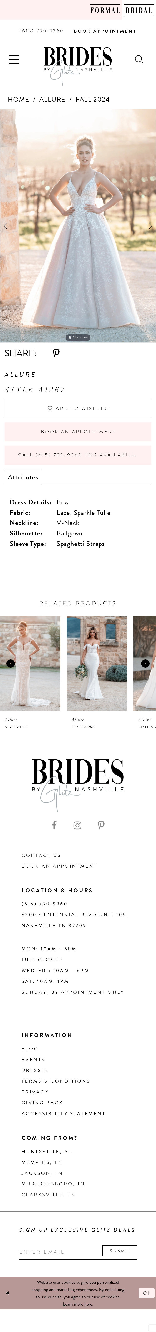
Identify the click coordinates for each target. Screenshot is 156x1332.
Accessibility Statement (64, 1113)
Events (33, 1059)
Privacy (35, 1091)
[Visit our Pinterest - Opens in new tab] (101, 825)
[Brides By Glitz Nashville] (78, 66)
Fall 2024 (93, 99)
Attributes (23, 477)
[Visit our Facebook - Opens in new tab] (54, 825)
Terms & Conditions (56, 1081)
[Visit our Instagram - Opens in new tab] (77, 825)
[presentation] (30, 663)
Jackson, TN (42, 1173)
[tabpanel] (78, 225)
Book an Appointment (78, 432)
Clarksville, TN (49, 1194)
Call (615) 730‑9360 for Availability (79, 455)
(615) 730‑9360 (45, 903)
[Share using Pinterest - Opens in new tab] (56, 353)
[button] (14, 59)
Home (18, 99)
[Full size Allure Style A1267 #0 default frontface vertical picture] (78, 225)
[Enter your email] (78, 1252)
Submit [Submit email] (120, 1251)
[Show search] (139, 59)
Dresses (35, 1070)
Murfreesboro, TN (53, 1183)
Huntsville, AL (47, 1151)
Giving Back (42, 1102)
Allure (52, 99)
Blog (30, 1048)
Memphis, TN (42, 1162)
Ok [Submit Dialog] (147, 1293)
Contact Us (41, 855)
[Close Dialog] (7, 1293)
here (88, 1304)
